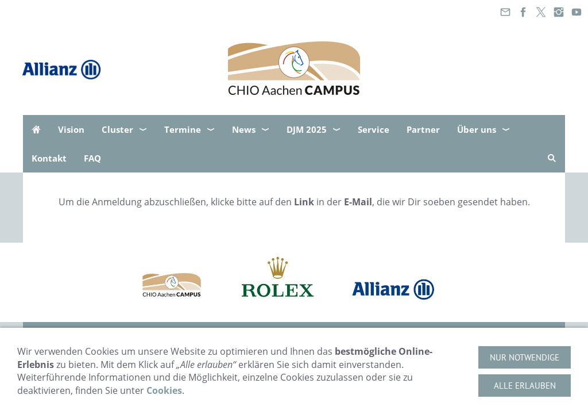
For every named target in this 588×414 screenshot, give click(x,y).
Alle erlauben (525, 385)
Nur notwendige (524, 357)
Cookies (164, 390)
